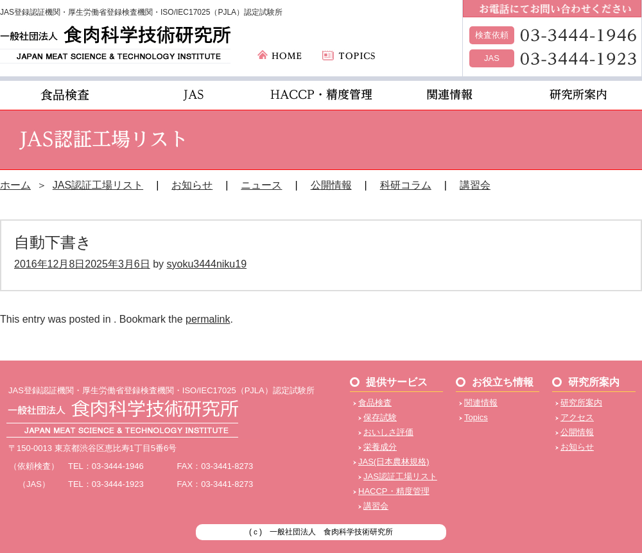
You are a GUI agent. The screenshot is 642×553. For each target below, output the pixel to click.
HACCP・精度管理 (393, 491)
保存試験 (380, 417)
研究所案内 (581, 402)
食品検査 (375, 402)
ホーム (15, 185)
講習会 (475, 185)
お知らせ (192, 185)
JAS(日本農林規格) (393, 461)
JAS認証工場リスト (98, 185)
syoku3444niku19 (206, 264)
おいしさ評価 (388, 432)
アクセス (577, 417)
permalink (208, 319)
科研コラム (405, 185)
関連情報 (481, 402)
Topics (476, 417)
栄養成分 (380, 447)
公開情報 (331, 185)
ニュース (261, 185)
